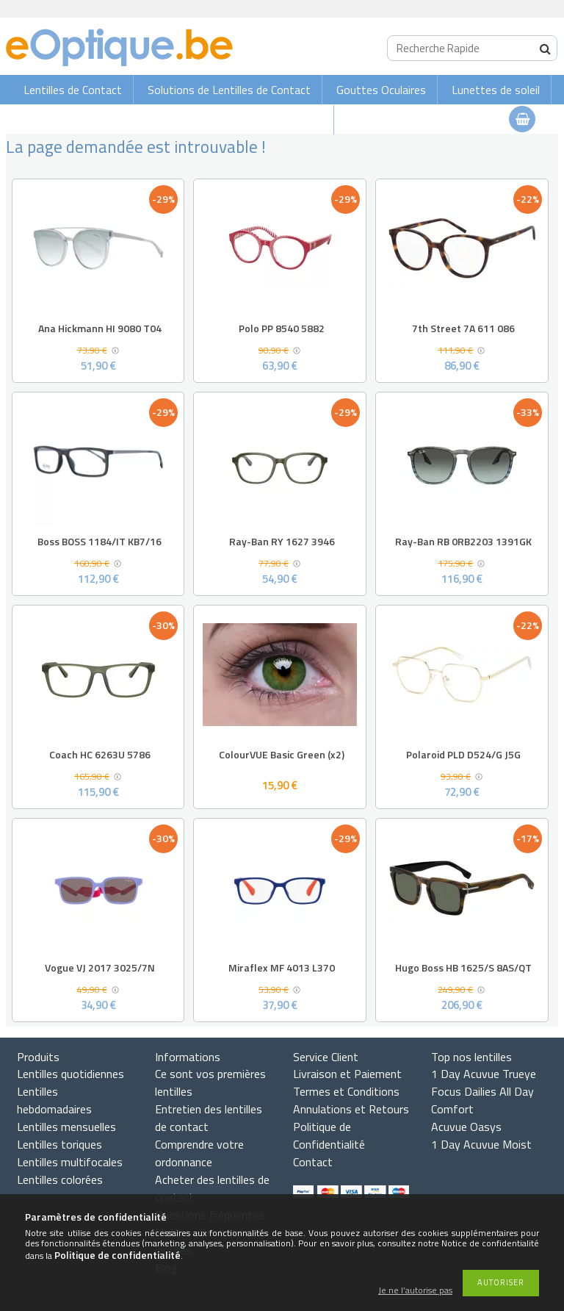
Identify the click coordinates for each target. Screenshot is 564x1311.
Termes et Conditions (346, 1091)
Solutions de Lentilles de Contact (229, 89)
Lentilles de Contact (73, 89)
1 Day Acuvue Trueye (483, 1073)
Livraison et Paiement (347, 1073)
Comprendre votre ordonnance (199, 1153)
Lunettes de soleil (496, 89)
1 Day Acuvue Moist (481, 1144)
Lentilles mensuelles (66, 1126)
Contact (313, 1162)
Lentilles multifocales (70, 1162)
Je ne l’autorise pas (415, 1290)
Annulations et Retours (351, 1109)
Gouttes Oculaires (381, 89)
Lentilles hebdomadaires (54, 1100)
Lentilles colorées (60, 1179)
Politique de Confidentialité (329, 1135)
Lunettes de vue (282, 120)
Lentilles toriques (59, 1144)
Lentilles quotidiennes (70, 1073)
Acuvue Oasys (466, 1126)
